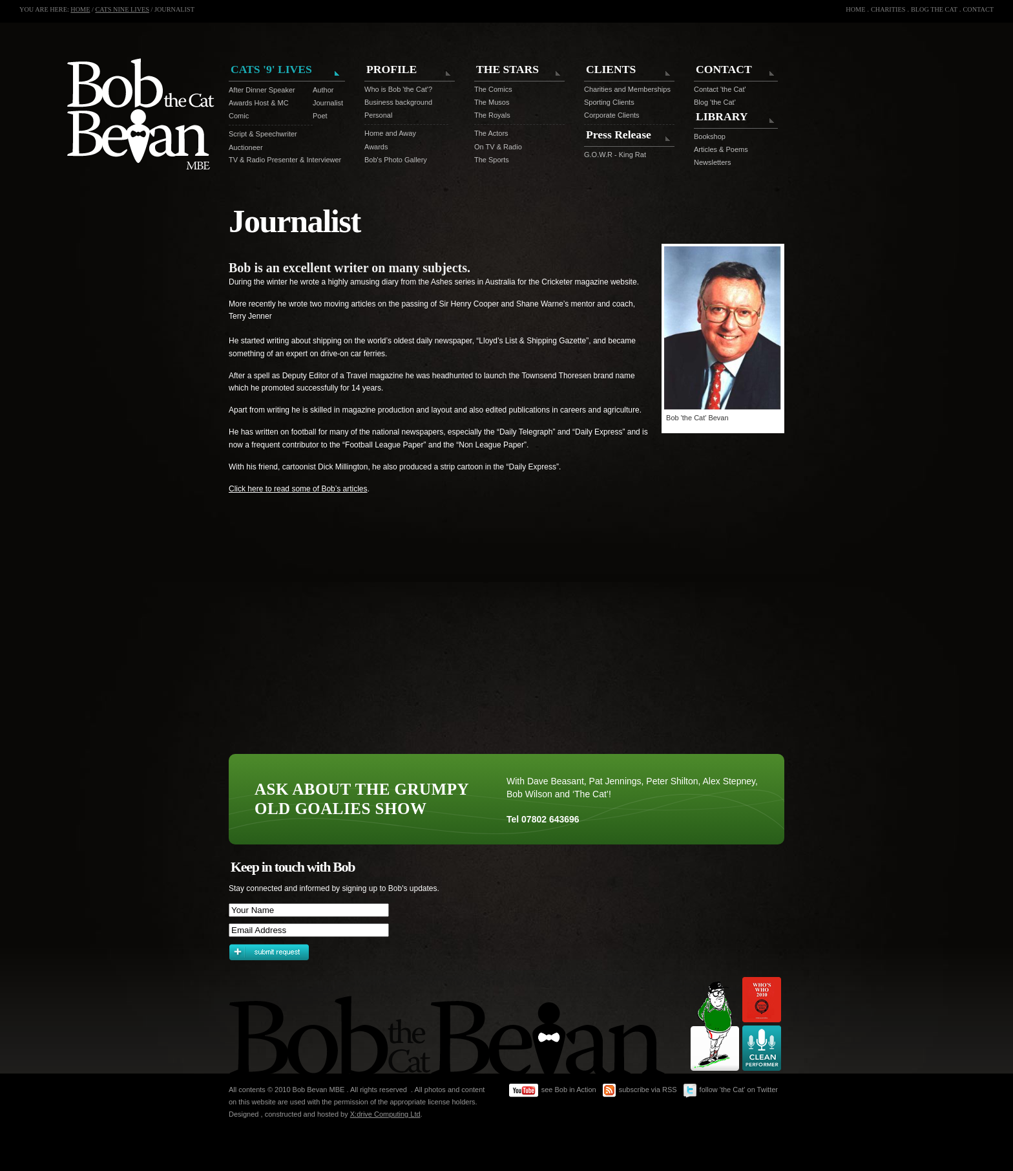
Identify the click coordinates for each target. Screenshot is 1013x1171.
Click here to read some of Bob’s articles (298, 488)
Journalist (322, 103)
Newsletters (712, 162)
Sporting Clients (609, 102)
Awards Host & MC (259, 103)
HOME (80, 9)
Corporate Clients (612, 115)
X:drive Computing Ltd (385, 1114)
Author (322, 90)
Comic (239, 116)
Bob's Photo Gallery (395, 160)
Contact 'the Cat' (720, 89)
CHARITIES (888, 9)
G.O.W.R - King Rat (615, 154)
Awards (376, 147)
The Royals (492, 115)
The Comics (493, 89)
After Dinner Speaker (262, 90)
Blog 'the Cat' (715, 102)
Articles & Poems (721, 149)
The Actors (491, 133)
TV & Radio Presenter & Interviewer (285, 160)
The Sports (491, 160)
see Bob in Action (552, 1090)
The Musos (491, 102)
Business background (398, 102)
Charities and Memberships (627, 89)
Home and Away (390, 133)
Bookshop (710, 136)
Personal (378, 115)
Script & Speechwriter (263, 134)
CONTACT (978, 9)
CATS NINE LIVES (122, 9)
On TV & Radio (498, 147)
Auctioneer (246, 147)
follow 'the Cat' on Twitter (731, 1091)
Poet (320, 116)
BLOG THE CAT (934, 9)
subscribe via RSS (640, 1090)
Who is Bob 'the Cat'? (398, 89)
